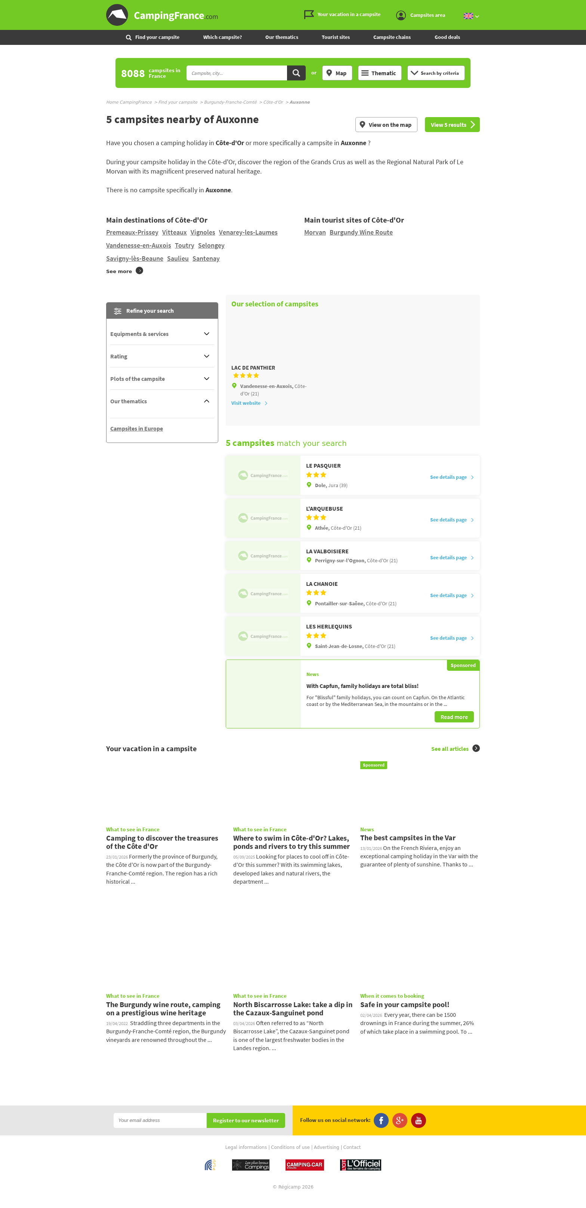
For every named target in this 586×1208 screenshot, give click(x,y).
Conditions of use (290, 1157)
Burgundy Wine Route (361, 232)
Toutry (184, 245)
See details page (452, 487)
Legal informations (246, 1157)
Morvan (315, 232)
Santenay (206, 258)
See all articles (455, 758)
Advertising (326, 1157)
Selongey (211, 245)
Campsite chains (392, 37)
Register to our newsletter (246, 1130)
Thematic (378, 73)
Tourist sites (336, 37)
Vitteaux (174, 232)
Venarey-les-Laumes (248, 232)
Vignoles (203, 232)
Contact (352, 1157)
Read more (454, 726)
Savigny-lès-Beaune (134, 258)
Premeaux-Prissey (132, 232)
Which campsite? (222, 37)
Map (336, 73)
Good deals (447, 37)
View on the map (385, 124)
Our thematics (281, 37)
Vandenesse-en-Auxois (138, 245)
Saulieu (178, 258)
